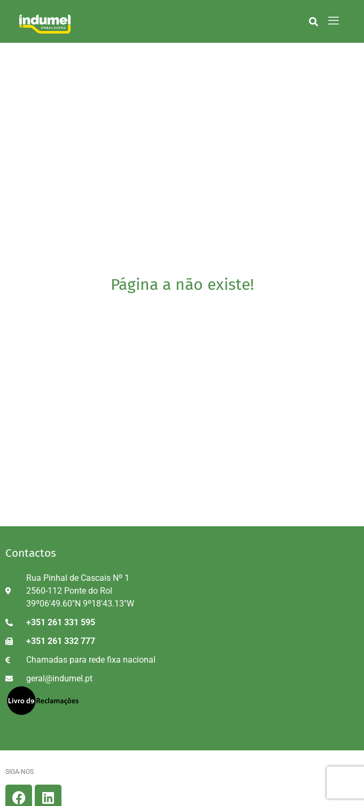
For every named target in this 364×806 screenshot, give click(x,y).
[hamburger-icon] (334, 21)
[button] (313, 21)
